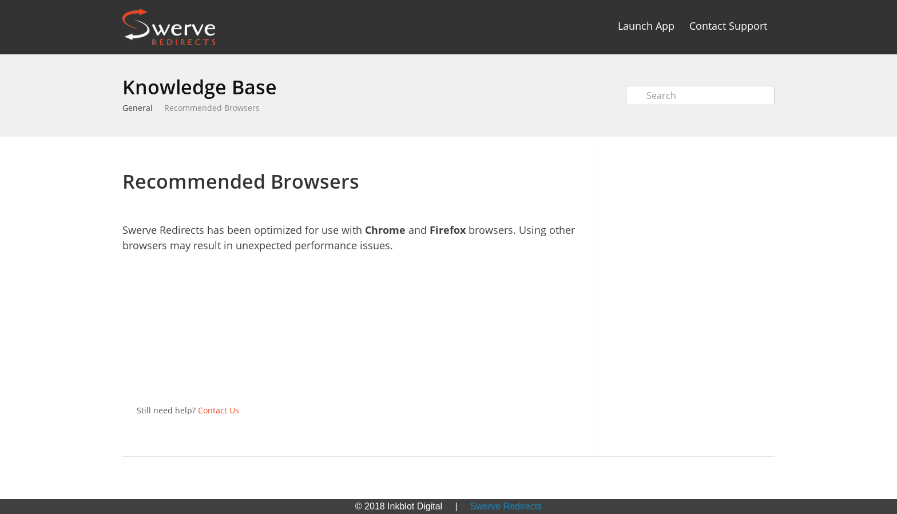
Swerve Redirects (506, 506)
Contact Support (728, 26)
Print (547, 153)
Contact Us (218, 410)
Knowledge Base (199, 87)
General (137, 107)
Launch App (646, 26)
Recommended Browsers (212, 107)
